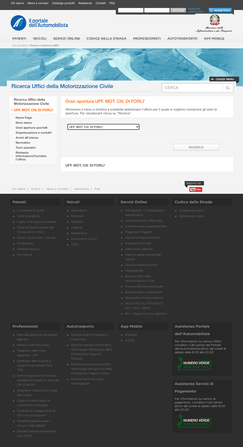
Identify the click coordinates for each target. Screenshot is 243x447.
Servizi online (19, 45)
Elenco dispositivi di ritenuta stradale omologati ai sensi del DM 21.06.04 (38, 380)
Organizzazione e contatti (34, 132)
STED (75, 244)
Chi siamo (17, 3)
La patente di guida (30, 210)
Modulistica (25, 243)
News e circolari (37, 3)
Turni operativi (26, 147)
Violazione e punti (191, 210)
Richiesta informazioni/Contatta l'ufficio (31, 156)
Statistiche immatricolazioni (144, 298)
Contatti (101, 3)
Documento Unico (84, 239)
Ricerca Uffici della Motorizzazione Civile (31, 101)
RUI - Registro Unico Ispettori (145, 313)
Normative (23, 142)
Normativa (24, 254)
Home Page (24, 117)
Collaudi (76, 227)
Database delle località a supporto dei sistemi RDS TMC (34, 366)
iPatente (131, 335)
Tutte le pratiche (28, 216)
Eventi (35, 189)
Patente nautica (28, 249)
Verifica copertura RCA (141, 265)
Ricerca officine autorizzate (144, 286)
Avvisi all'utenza (27, 137)
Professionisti (25, 326)
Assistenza (85, 3)
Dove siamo (24, 122)
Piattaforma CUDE (138, 243)
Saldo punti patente (139, 249)
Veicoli (73, 202)
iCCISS (129, 340)
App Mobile (131, 326)
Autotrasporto (80, 326)
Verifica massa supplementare (146, 226)
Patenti (19, 202)
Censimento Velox (191, 216)
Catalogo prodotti (63, 3)
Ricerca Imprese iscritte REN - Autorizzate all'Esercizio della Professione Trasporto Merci (92, 369)
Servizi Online (134, 202)
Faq (97, 189)
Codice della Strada (193, 202)
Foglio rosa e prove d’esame (36, 222)
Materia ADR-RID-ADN (33, 345)
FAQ (112, 3)
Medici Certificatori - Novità (36, 237)
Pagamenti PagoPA (138, 232)
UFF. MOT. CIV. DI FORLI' (33, 110)
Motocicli (77, 216)
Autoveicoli (79, 210)
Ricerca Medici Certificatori (143, 292)
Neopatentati (134, 270)
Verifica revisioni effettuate (143, 220)
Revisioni (77, 222)
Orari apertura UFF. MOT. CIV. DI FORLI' (105, 101)
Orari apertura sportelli (31, 127)
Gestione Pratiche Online (142, 237)
